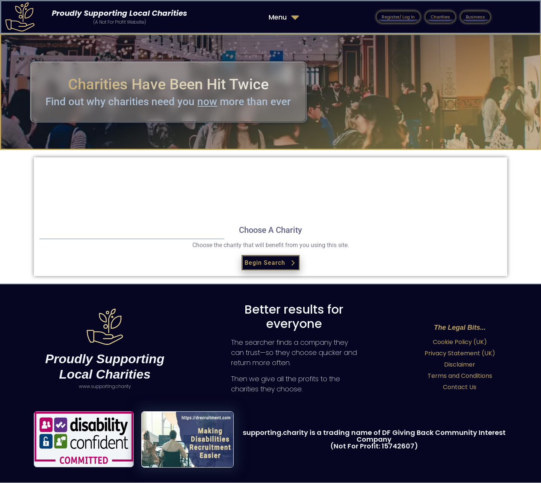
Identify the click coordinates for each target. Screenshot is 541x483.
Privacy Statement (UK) (460, 353)
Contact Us (459, 387)
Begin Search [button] (271, 263)
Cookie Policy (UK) (460, 342)
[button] (398, 17)
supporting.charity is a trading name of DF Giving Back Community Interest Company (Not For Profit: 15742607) (374, 439)
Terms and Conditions (460, 376)
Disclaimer (459, 365)
